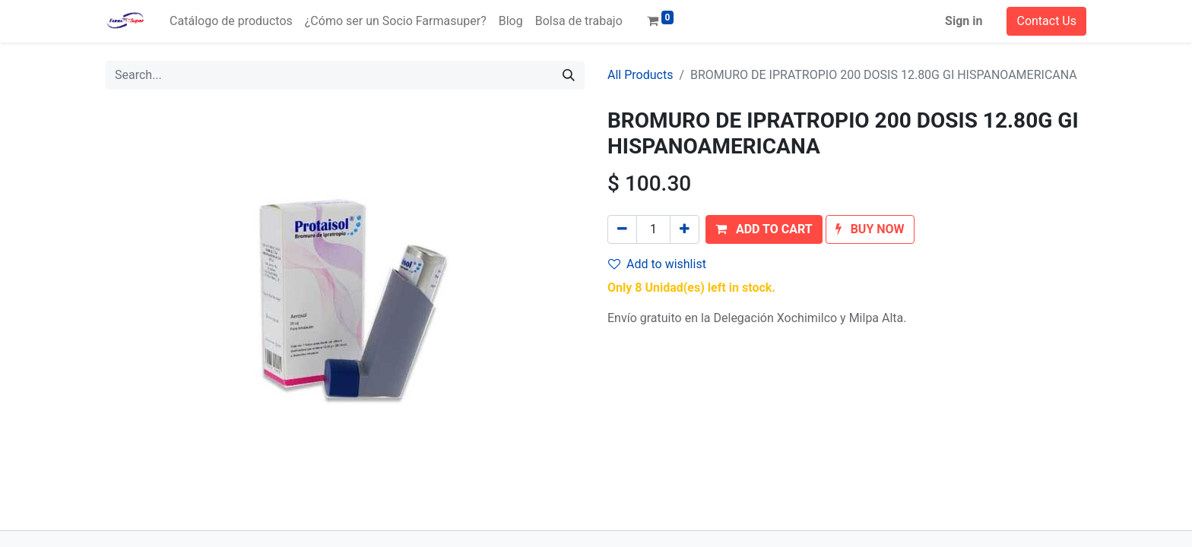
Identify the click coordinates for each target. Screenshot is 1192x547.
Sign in (963, 21)
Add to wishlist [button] (657, 264)
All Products (640, 75)
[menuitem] (231, 21)
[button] (764, 229)
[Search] (569, 75)
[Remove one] (622, 229)
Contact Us (1046, 21)
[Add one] (684, 229)
